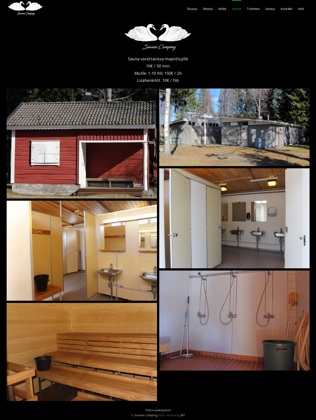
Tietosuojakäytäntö (158, 410)
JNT (183, 415)
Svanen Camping (145, 415)
